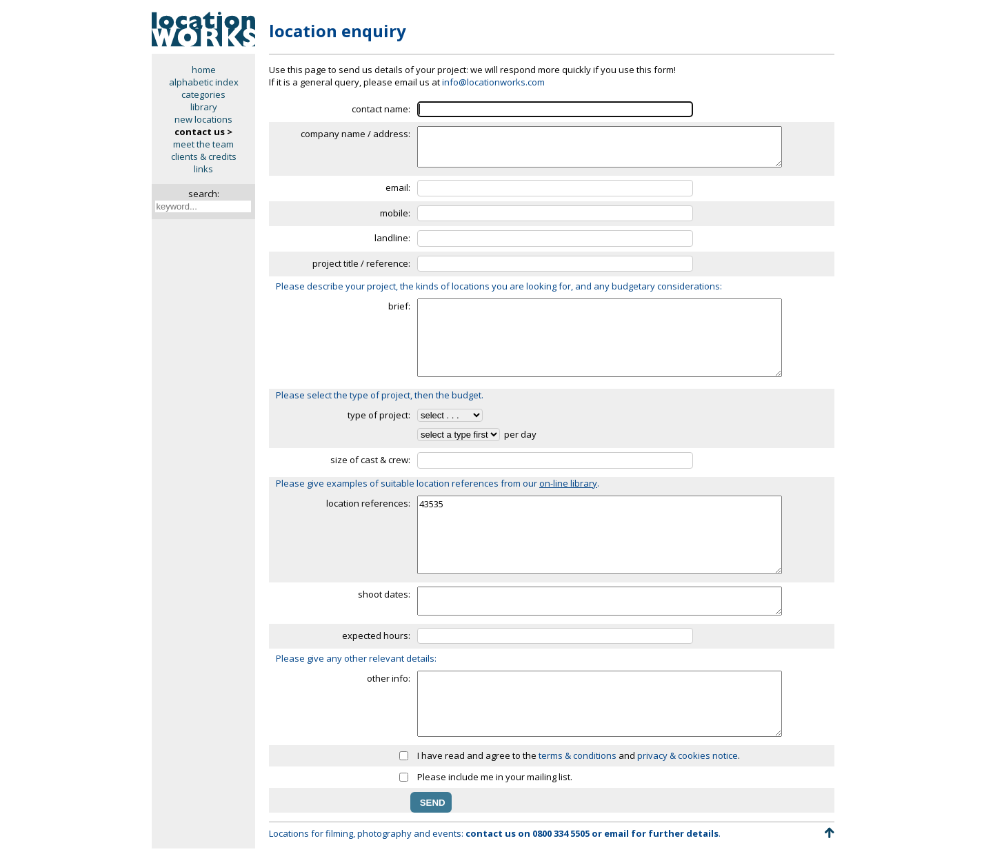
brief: (399, 306)
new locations (203, 119)
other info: (388, 678)
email (616, 833)
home (204, 69)
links (203, 169)
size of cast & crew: (370, 460)
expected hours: (376, 635)
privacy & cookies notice (687, 755)
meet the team (203, 144)
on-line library (568, 483)
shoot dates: (384, 594)
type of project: (379, 415)
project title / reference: (361, 263)
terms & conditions (577, 755)
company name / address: (355, 134)
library (203, 107)
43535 (599, 535)
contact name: (381, 109)
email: (397, 187)
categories (203, 94)
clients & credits (204, 156)
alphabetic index (204, 82)
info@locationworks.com (493, 82)
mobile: (395, 213)
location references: (368, 503)
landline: (392, 238)
